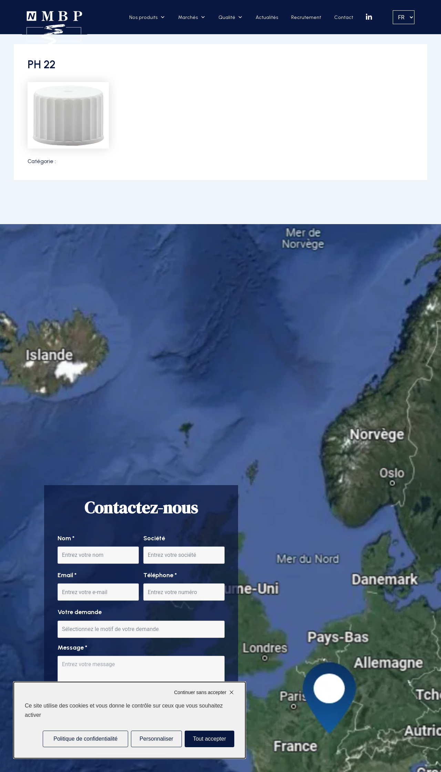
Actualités (267, 17)
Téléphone (160, 575)
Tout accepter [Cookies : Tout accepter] (209, 739)
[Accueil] (55, 28)
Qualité (226, 17)
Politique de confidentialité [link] (85, 739)
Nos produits (143, 17)
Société (154, 538)
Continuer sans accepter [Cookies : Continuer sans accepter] (200, 692)
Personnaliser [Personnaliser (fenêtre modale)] (156, 739)
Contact (343, 17)
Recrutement (306, 17)
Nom (66, 538)
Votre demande (80, 612)
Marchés (188, 17)
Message (72, 647)
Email (67, 575)
